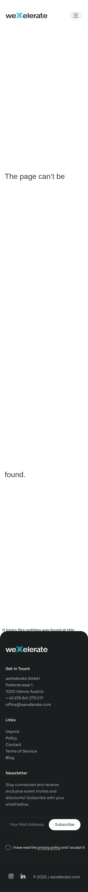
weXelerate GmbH (23, 678)
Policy (12, 738)
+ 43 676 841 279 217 (24, 698)
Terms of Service (21, 751)
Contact (14, 744)
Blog (10, 757)
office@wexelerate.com (28, 704)
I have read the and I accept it (49, 847)
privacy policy (49, 847)
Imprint (12, 731)
